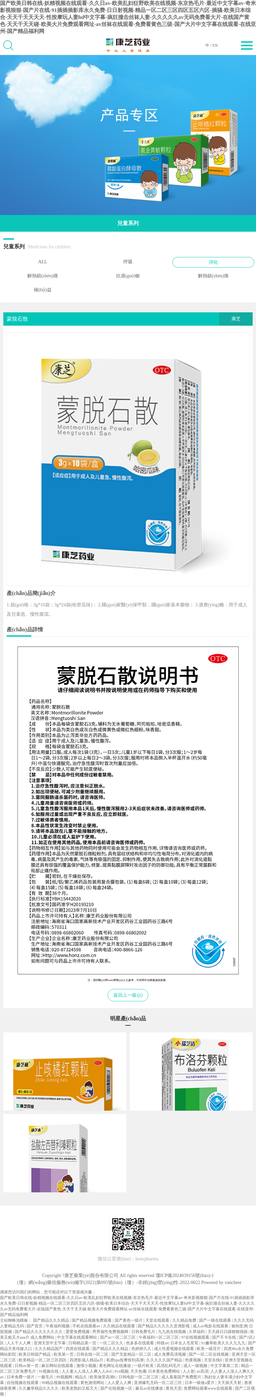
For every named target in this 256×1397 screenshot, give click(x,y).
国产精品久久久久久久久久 (39, 1331)
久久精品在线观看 (119, 1326)
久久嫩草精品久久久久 (39, 1388)
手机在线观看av (86, 1326)
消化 (213, 262)
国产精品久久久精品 (51, 1320)
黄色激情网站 (92, 1382)
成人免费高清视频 (170, 1354)
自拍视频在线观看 (23, 1382)
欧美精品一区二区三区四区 (43, 1360)
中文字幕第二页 (224, 1365)
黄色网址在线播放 (115, 1365)
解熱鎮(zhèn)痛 (42, 275)
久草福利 (197, 1331)
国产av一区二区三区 (118, 1337)
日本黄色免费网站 (164, 1371)
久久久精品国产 (49, 1348)
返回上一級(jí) (127, 995)
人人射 (189, 1371)
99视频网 (64, 1377)
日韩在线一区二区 (92, 1354)
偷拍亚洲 (239, 1326)
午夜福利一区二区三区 (159, 1337)
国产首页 (35, 1326)
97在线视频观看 (195, 1337)
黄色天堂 (174, 1388)
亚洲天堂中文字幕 (50, 1343)
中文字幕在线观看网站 (77, 1337)
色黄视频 (193, 1360)
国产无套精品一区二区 (131, 1354)
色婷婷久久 (141, 1348)
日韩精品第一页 (82, 1343)
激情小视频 (86, 1365)
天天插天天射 (229, 1382)
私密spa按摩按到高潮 (125, 1360)
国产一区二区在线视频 (209, 1354)
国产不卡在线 (224, 1337)
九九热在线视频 (172, 1331)
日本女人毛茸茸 (184, 1343)
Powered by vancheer (221, 1282)
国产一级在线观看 (215, 1320)
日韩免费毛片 (143, 1331)
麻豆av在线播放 (149, 1388)
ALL (42, 261)
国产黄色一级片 (129, 1320)
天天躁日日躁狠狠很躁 (228, 1331)
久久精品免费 (184, 1320)
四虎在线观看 (78, 1348)
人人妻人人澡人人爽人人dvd (87, 1371)
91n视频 (121, 1371)
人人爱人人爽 (119, 1382)
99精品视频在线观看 (60, 1382)
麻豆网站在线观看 (57, 1365)
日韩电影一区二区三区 (139, 1377)
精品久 (81, 1377)
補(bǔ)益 (42, 289)
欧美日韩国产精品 (35, 1354)
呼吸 (128, 261)
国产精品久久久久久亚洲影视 (164, 1326)
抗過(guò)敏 (128, 275)
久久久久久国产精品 (164, 1360)
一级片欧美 (144, 1365)
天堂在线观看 (157, 1320)
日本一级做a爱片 (200, 1382)
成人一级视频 (195, 1365)
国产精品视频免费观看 (92, 1320)
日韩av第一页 (27, 1365)
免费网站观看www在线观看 (208, 1388)
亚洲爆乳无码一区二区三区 (158, 1382)
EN (215, 45)
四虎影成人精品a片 (87, 1360)
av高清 (202, 1371)
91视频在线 (49, 1371)
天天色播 (138, 1371)
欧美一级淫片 (209, 1348)
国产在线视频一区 (116, 1388)
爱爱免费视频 (78, 1331)
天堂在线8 (213, 1360)
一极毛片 (45, 1377)
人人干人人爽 (19, 1343)
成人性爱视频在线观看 (174, 1348)
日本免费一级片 (21, 1377)
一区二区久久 (111, 1343)
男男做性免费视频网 (110, 1331)
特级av (162, 1343)
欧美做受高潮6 (103, 1377)
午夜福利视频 (58, 1326)
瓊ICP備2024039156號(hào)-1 (185, 1275)
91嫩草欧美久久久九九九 (223, 1343)
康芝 (236, 318)
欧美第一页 (64, 1354)
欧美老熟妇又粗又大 (80, 1388)
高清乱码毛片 (169, 1365)
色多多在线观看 (140, 1343)
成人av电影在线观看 (211, 1326)
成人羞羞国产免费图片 (181, 1377)
